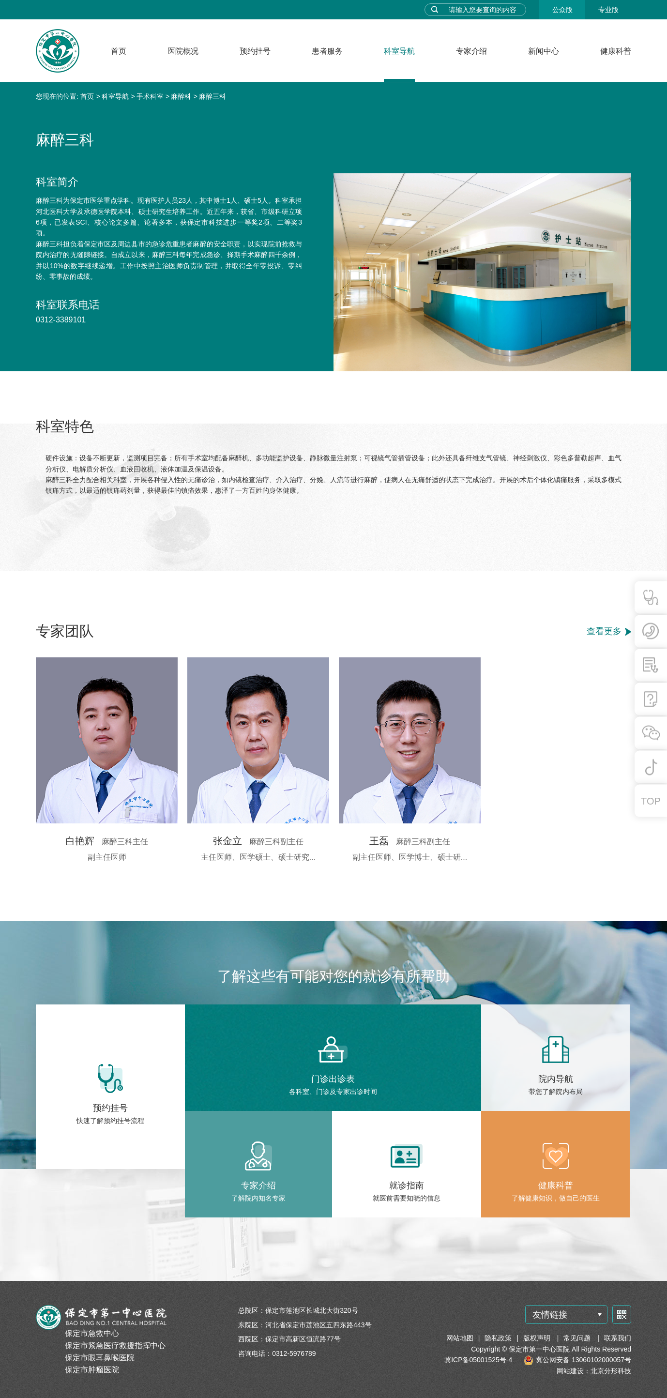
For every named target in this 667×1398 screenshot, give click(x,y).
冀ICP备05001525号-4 (478, 1360)
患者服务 (327, 51)
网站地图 (459, 1338)
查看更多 (604, 631)
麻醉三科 (212, 96)
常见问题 (577, 1338)
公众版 (562, 10)
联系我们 (617, 1338)
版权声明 (537, 1338)
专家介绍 (471, 51)
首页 (118, 51)
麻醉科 (181, 96)
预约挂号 (255, 51)
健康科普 (615, 51)
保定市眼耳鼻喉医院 (100, 1357)
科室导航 (399, 51)
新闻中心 (543, 51)
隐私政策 (498, 1338)
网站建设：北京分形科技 (594, 1371)
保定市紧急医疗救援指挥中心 (115, 1345)
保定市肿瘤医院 (92, 1370)
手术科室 (150, 96)
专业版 (608, 10)
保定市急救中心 (92, 1333)
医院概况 (182, 51)
